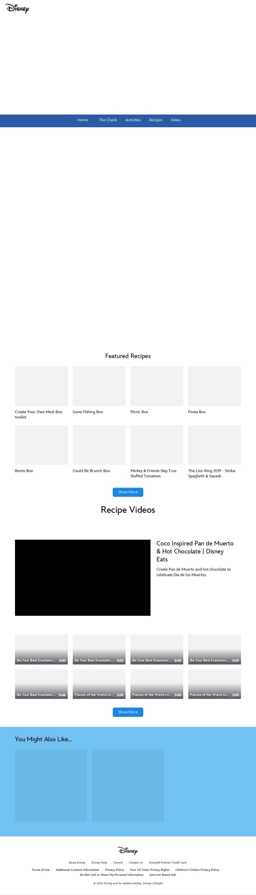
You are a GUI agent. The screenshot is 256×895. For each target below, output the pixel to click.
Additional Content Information (77, 872)
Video (175, 120)
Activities (132, 120)
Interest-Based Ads (163, 876)
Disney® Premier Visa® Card (167, 864)
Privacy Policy (114, 872)
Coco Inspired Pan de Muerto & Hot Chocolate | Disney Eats (195, 552)
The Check (107, 120)
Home (83, 120)
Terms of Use (41, 872)
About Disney (77, 864)
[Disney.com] (17, 9)
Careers (118, 864)
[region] (82, 578)
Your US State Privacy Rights (150, 872)
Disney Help (99, 864)
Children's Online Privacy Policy (197, 872)
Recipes (155, 120)
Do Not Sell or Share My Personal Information (112, 876)
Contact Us (136, 864)
